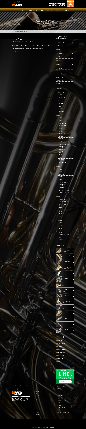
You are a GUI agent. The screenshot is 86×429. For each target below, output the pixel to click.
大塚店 (60, 154)
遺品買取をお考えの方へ (62, 398)
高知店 (60, 228)
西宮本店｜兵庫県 (63, 204)
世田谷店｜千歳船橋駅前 (65, 144)
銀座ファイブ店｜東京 (64, 136)
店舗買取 (60, 80)
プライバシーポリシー (61, 407)
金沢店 (60, 171)
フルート (37, 393)
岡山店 (60, 213)
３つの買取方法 (30, 10)
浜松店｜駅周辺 (62, 184)
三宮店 (60, 207)
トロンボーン (37, 401)
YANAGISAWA (61, 343)
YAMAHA (60, 346)
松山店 (60, 225)
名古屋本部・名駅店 (64, 187)
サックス (37, 391)
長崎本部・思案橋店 (64, 234)
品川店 (60, 141)
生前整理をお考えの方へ (62, 400)
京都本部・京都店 (63, 199)
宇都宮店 (61, 120)
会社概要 (67, 10)
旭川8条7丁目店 (63, 97)
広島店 (60, 216)
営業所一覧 (49, 10)
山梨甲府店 (61, 174)
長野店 (60, 177)
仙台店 (60, 106)
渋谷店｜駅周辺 (62, 146)
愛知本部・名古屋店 (64, 190)
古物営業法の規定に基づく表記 (57, 3)
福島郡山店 (61, 111)
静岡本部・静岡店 (63, 182)
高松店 (60, 222)
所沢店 (60, 128)
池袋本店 (61, 152)
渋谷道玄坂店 (62, 149)
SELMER (60, 340)
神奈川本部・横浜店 (64, 162)
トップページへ (16, 51)
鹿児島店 (61, 239)
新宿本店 (61, 139)
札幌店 (60, 94)
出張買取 (60, 77)
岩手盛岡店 (61, 103)
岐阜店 (60, 179)
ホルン (36, 397)
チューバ (37, 408)
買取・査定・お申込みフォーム (63, 412)
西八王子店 (61, 160)
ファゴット (37, 412)
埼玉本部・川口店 (63, 125)
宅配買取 (60, 83)
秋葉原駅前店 (62, 133)
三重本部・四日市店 (64, 192)
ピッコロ (37, 410)
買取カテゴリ (39, 10)
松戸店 (60, 131)
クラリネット (37, 399)
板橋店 (60, 157)
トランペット (37, 395)
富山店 (60, 169)
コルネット (37, 414)
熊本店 (60, 237)
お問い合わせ (58, 10)
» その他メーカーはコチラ (69, 364)
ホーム (21, 10)
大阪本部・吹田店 (63, 202)
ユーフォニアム (38, 403)
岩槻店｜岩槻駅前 (63, 123)
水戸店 (60, 118)
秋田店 (60, 108)
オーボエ (37, 406)
